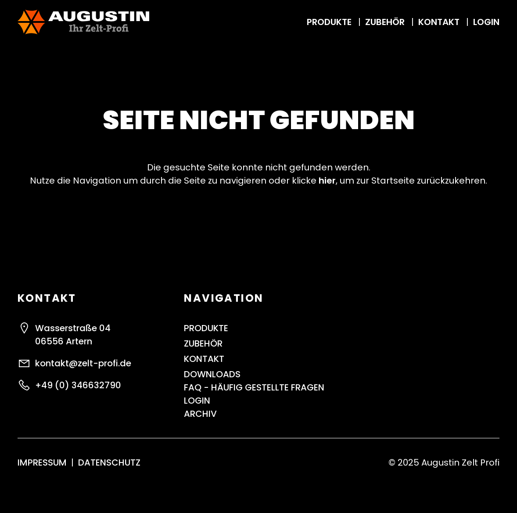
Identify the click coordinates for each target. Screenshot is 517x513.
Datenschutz (109, 462)
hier (327, 180)
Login (486, 22)
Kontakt (440, 22)
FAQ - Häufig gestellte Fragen (254, 387)
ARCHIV (200, 414)
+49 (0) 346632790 (78, 385)
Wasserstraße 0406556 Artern (73, 334)
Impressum (42, 462)
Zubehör (386, 22)
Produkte (330, 22)
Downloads (212, 374)
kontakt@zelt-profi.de (83, 363)
